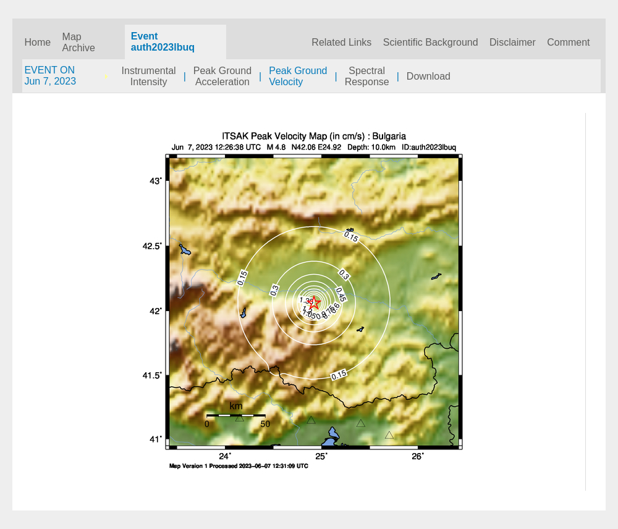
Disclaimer (512, 42)
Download (429, 76)
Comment (568, 42)
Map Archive (78, 42)
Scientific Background (430, 42)
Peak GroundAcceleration (222, 76)
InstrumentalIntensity (149, 76)
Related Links (341, 42)
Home (37, 42)
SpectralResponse (367, 76)
